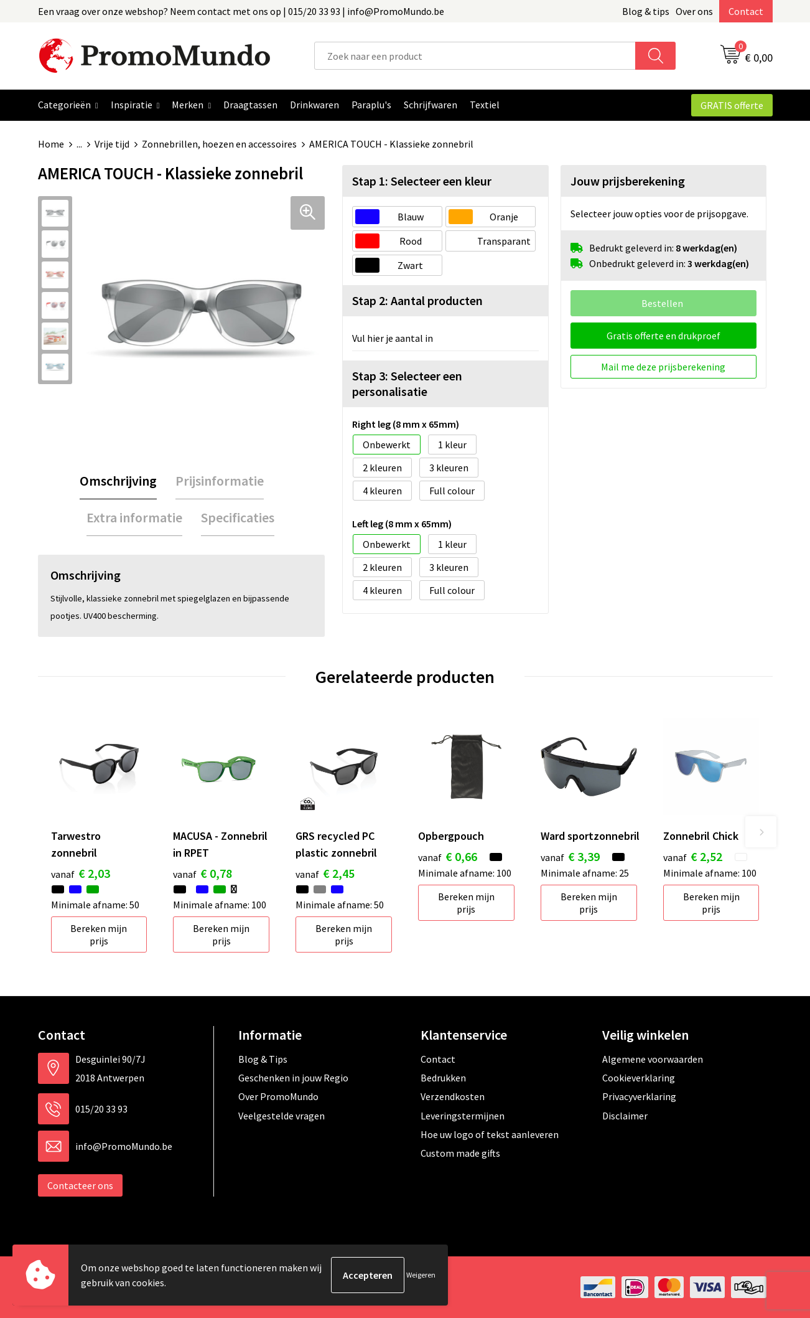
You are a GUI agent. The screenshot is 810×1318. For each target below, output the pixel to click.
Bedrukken (443, 1077)
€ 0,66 (447, 856)
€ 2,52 (692, 856)
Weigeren (420, 1274)
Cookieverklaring (638, 1077)
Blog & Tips (262, 1059)
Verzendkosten (453, 1096)
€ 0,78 (202, 873)
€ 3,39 (570, 856)
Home (51, 144)
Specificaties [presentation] (237, 517)
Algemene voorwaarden (652, 1059)
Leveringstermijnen (463, 1115)
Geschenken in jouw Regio (293, 1077)
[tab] (118, 481)
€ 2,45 (325, 873)
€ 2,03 (80, 873)
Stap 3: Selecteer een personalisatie (407, 383)
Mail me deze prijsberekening (663, 366)
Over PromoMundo (278, 1096)
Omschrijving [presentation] (118, 480)
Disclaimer (625, 1115)
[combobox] (475, 56)
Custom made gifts (460, 1153)
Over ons (694, 11)
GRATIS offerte (732, 105)
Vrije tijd (112, 144)
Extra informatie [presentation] (134, 517)
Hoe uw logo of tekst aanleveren (490, 1134)
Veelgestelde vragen (281, 1115)
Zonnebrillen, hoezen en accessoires (219, 144)
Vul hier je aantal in (392, 338)
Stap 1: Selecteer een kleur (421, 181)
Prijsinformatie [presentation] (219, 480)
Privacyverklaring (639, 1096)
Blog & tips (645, 11)
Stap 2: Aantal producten (417, 300)
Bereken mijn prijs (98, 934)
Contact (746, 11)
